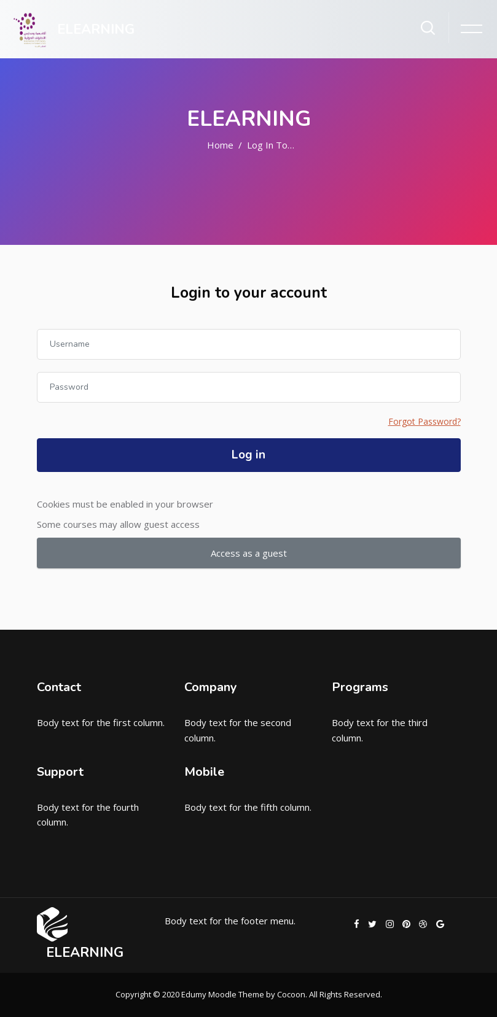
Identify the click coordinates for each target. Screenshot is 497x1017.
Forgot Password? (424, 421)
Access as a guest (249, 553)
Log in (248, 455)
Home (220, 145)
